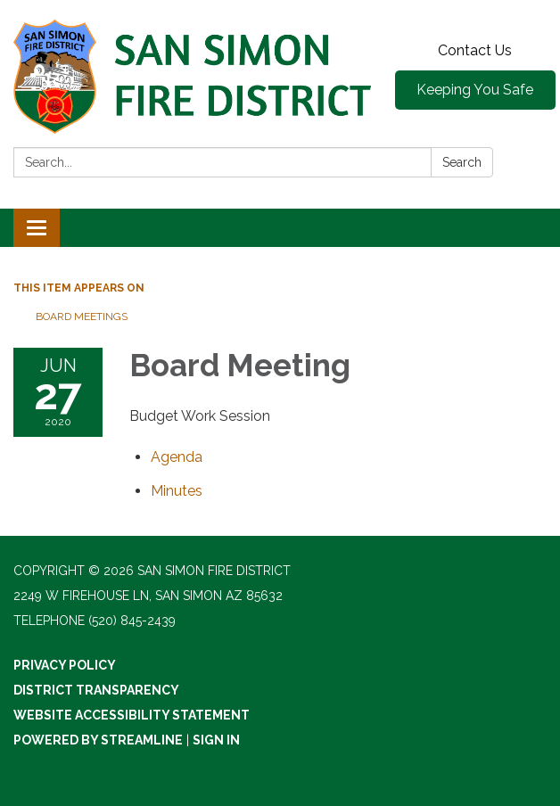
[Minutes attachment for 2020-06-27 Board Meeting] (176, 490)
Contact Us (475, 50)
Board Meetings (82, 316)
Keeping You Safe (474, 89)
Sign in (216, 740)
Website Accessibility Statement (131, 715)
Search (462, 162)
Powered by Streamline (98, 740)
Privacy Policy (64, 665)
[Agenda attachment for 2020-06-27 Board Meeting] (176, 456)
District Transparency (96, 690)
